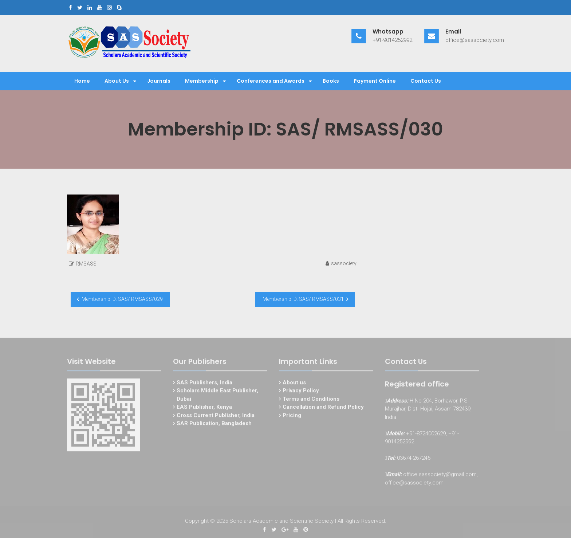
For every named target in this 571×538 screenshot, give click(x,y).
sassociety (344, 263)
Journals (158, 81)
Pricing (292, 416)
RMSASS (86, 264)
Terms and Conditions (311, 400)
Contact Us (425, 81)
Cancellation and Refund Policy (323, 408)
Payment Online (375, 81)
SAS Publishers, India (204, 383)
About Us (117, 81)
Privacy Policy (301, 392)
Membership (201, 81)
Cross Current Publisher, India (216, 416)
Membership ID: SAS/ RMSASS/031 (303, 299)
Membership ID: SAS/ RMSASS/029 (122, 299)
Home (82, 81)
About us (294, 383)
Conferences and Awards (270, 81)
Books (331, 81)
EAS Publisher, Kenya (204, 408)
